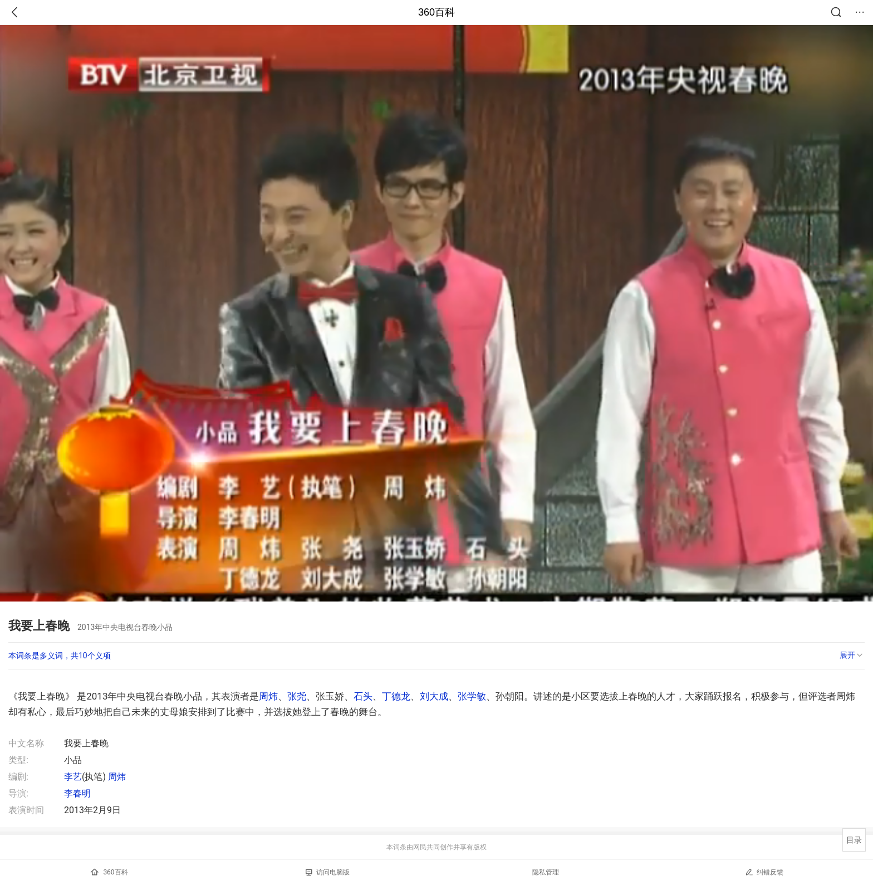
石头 (363, 696)
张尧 (296, 696)
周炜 (268, 696)
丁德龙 (396, 696)
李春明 (77, 793)
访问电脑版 (328, 872)
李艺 (73, 776)
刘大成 (434, 696)
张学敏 (472, 696)
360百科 (436, 12)
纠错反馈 (764, 872)
